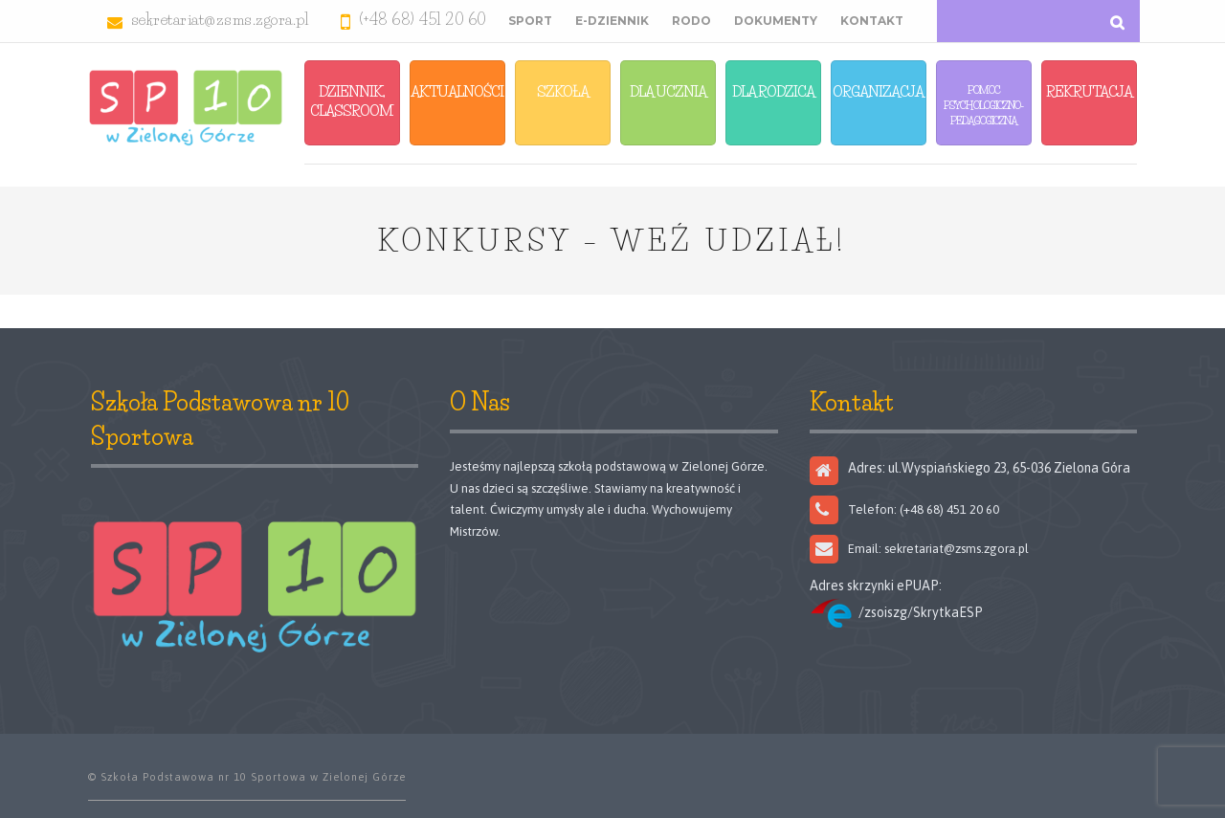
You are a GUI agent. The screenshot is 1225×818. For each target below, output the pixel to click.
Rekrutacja (1089, 91)
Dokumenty (775, 20)
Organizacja (878, 91)
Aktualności (457, 91)
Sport (530, 20)
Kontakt (871, 20)
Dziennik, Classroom (351, 101)
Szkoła (563, 91)
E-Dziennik (612, 20)
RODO (691, 20)
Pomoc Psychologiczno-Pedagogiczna (983, 105)
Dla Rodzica (773, 91)
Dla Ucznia (668, 91)
